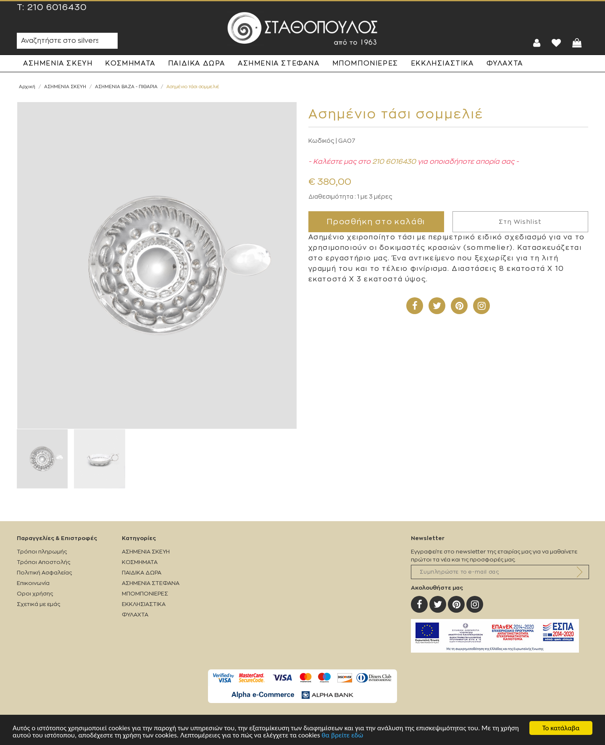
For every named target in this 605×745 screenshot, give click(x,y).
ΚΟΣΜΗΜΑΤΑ (130, 63)
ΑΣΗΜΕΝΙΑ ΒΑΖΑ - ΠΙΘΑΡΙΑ (126, 86)
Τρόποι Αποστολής (43, 562)
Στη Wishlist (520, 222)
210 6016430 (57, 7)
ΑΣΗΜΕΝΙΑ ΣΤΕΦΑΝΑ (279, 63)
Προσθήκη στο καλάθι (376, 222)
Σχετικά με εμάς (38, 604)
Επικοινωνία (33, 583)
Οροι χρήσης (35, 593)
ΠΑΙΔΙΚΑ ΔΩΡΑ (196, 63)
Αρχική (27, 86)
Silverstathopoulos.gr (302, 29)
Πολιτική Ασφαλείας (44, 572)
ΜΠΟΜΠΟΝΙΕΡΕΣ (365, 63)
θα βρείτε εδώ (342, 735)
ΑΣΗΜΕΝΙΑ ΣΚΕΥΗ (57, 63)
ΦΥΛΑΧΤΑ (505, 63)
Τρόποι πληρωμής (42, 551)
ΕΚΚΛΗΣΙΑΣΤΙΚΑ (442, 63)
